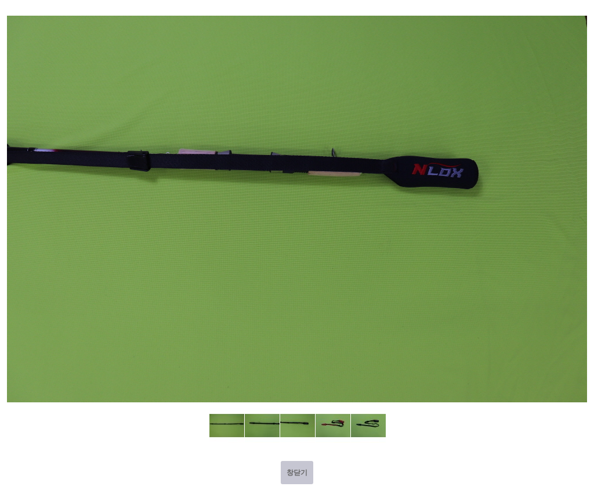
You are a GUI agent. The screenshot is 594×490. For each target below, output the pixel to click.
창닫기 (297, 473)
